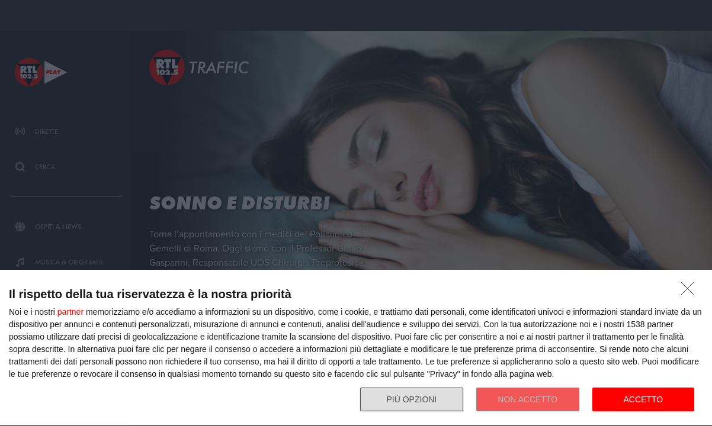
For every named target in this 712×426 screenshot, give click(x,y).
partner (70, 312)
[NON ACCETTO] (690, 291)
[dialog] (356, 348)
